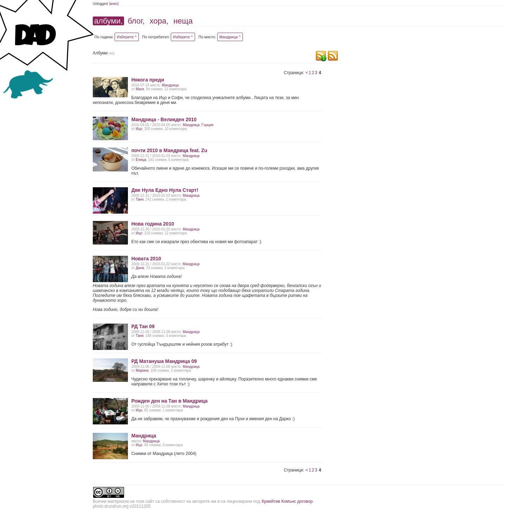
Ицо (139, 129)
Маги (140, 89)
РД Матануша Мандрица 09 (164, 361)
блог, (136, 21)
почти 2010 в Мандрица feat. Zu (169, 150)
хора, (159, 21)
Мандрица (170, 85)
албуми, (108, 21)
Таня (139, 199)
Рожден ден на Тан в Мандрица (169, 401)
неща (183, 21)
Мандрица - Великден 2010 (164, 119)
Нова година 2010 (152, 224)
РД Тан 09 (143, 326)
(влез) (114, 4)
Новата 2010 (146, 258)
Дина (140, 268)
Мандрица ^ (230, 37)
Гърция (207, 125)
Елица (141, 160)
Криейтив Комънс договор (287, 501)
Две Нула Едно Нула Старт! (164, 190)
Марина (142, 370)
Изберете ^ (126, 37)
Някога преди (147, 80)
